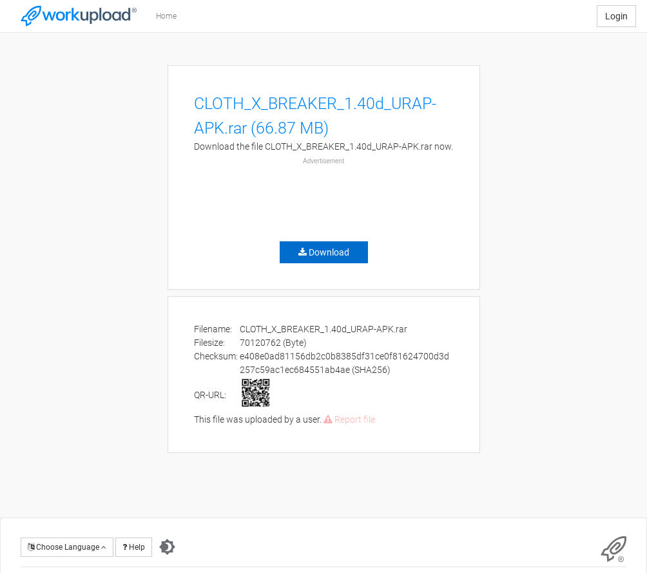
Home (166, 16)
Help (133, 547)
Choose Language (67, 547)
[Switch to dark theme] (167, 547)
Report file (349, 419)
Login (616, 16)
